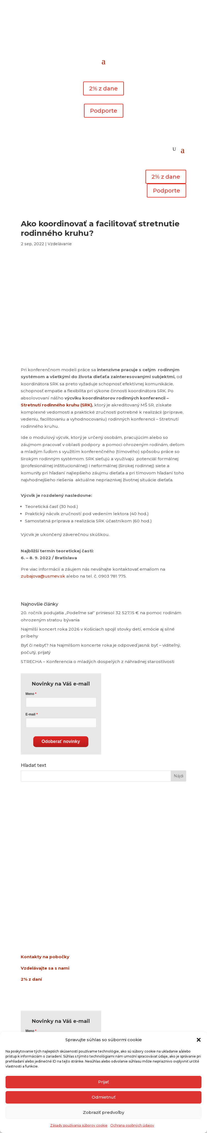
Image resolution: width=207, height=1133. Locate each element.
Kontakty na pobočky (45, 956)
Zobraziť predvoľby (103, 1112)
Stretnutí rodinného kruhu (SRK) (56, 405)
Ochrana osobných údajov (132, 1125)
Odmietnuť (104, 1097)
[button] (198, 1040)
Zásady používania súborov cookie (79, 1125)
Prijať (103, 1081)
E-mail (30, 714)
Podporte (103, 110)
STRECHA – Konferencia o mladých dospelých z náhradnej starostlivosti (97, 661)
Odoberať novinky (61, 741)
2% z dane (103, 88)
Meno (29, 694)
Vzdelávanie (60, 243)
